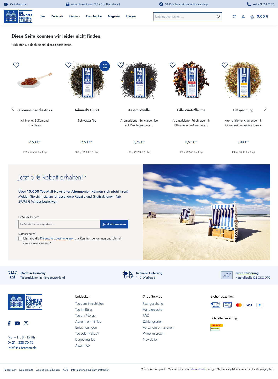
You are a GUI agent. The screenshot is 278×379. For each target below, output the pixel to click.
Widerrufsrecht (153, 333)
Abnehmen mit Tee (88, 321)
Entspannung (243, 110)
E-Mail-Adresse (28, 217)
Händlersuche (152, 309)
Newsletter (150, 339)
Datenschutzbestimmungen (57, 238)
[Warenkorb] (259, 16)
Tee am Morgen (86, 315)
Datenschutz (26, 370)
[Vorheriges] (12, 108)
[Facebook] (11, 323)
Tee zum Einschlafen (89, 303)
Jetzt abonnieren (114, 224)
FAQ (146, 315)
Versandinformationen (158, 327)
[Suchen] (217, 17)
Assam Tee (82, 345)
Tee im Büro (83, 309)
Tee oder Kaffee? (87, 333)
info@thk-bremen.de (22, 347)
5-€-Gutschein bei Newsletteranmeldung (186, 4)
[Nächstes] (265, 108)
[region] (139, 109)
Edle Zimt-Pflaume (191, 110)
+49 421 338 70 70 (263, 4)
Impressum (10, 370)
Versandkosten (198, 369)
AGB (65, 370)
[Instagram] (26, 323)
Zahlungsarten (153, 321)
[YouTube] (19, 323)
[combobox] (183, 17)
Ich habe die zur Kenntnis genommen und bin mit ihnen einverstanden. (72, 240)
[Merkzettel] (234, 16)
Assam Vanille (139, 110)
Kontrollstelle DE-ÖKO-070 (253, 275)
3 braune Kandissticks (35, 110)
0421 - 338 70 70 (21, 342)
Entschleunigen (86, 327)
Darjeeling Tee (85, 339)
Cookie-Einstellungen (48, 370)
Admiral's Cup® (87, 110)
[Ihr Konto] (243, 16)
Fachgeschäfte (153, 303)
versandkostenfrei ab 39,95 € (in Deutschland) (95, 4)
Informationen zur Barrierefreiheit (90, 370)
